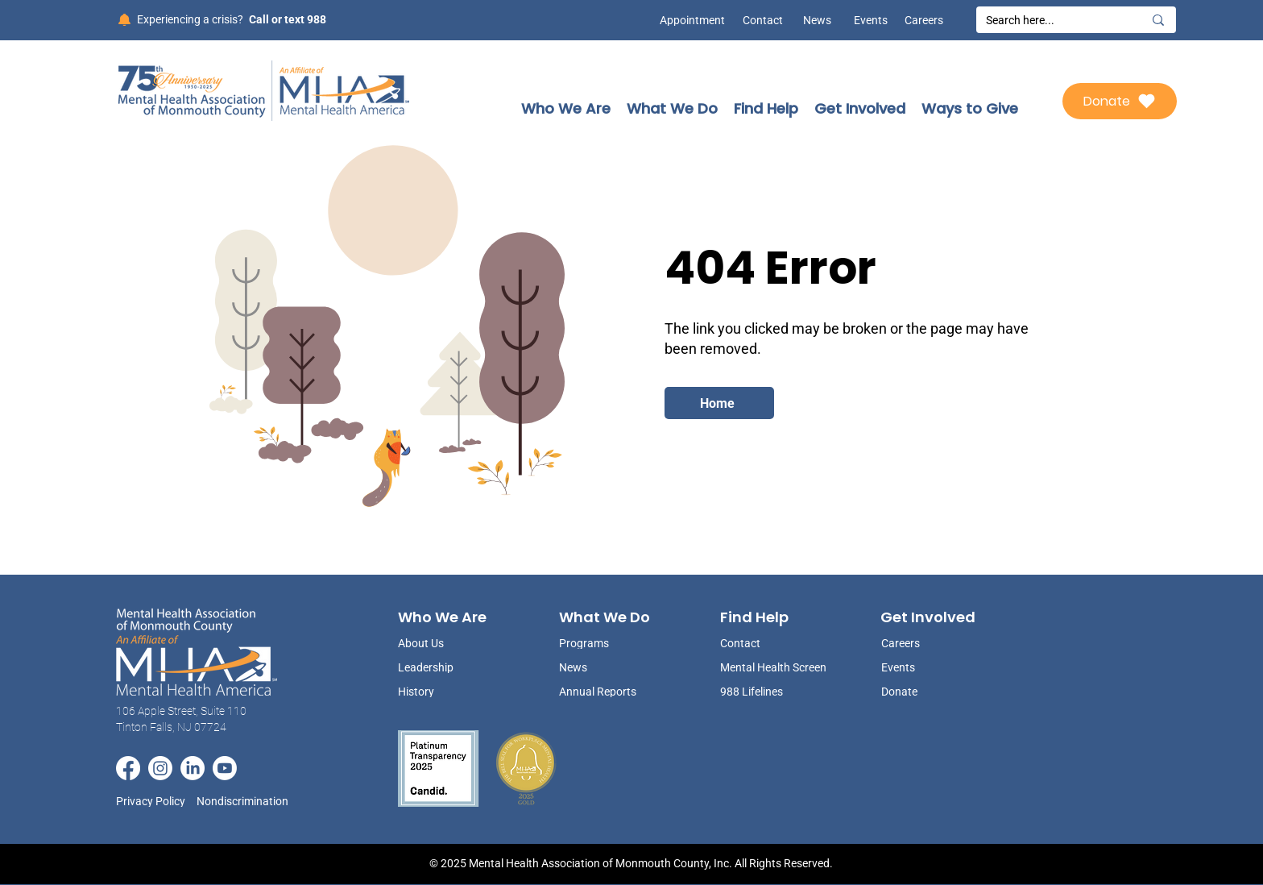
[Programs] (599, 643)
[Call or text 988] (286, 19)
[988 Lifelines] (775, 691)
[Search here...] (1052, 20)
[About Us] (438, 643)
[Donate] (1119, 101)
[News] (811, 20)
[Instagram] (160, 768)
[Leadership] (438, 667)
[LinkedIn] (192, 768)
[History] (438, 691)
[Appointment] (688, 20)
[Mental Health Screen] (775, 667)
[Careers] (923, 20)
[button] (566, 108)
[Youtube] (225, 768)
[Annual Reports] (599, 691)
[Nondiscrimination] (247, 801)
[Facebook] (128, 768)
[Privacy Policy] (156, 801)
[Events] (867, 20)
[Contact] (763, 20)
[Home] (719, 403)
